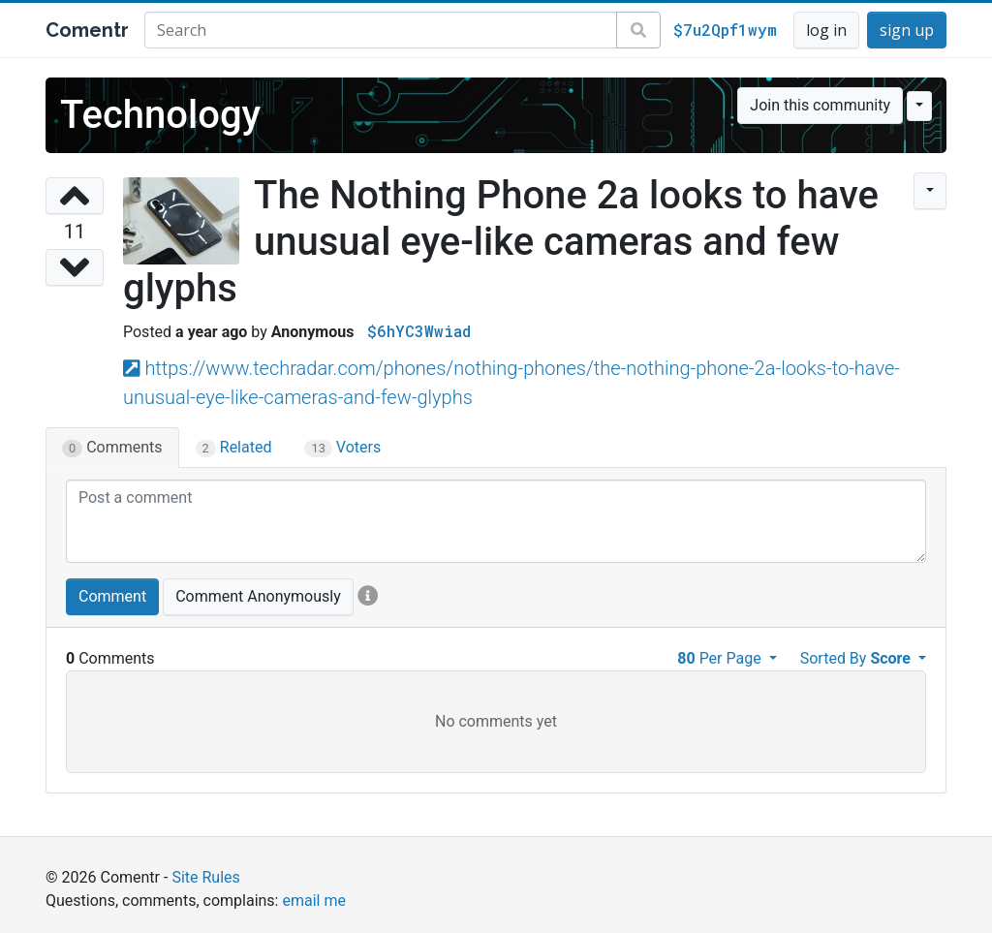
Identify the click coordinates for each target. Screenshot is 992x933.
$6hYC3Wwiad (419, 331)
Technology (160, 115)
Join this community (820, 105)
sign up (907, 30)
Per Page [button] (720, 658)
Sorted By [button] (857, 658)
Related (234, 447)
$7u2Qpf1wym (725, 29)
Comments (112, 447)
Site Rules (205, 877)
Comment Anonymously (258, 596)
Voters (342, 447)
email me (313, 900)
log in (826, 30)
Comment (112, 596)
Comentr (87, 30)
